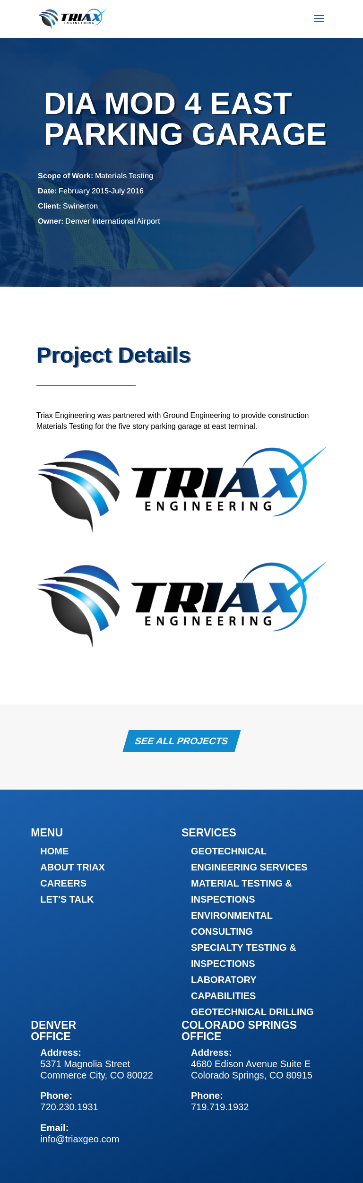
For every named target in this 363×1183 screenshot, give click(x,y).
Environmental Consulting (232, 923)
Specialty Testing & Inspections (243, 955)
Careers (63, 883)
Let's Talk (67, 899)
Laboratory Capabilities (223, 987)
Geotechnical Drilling (252, 1012)
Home (54, 851)
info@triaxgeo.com (79, 1139)
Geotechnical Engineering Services (249, 859)
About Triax (72, 867)
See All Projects (181, 741)
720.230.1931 (69, 1107)
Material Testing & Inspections (241, 891)
